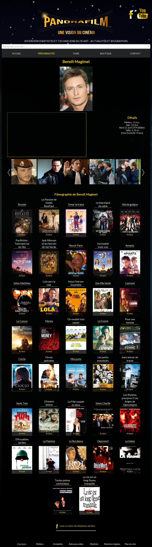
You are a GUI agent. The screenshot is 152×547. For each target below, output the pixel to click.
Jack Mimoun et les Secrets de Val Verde (49, 243)
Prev (9, 172)
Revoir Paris (76, 245)
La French (103, 321)
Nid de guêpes (130, 204)
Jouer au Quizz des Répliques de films (77, 526)
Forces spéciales (49, 359)
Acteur (136, 122)
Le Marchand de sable (103, 204)
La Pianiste (49, 441)
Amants (130, 245)
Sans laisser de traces (130, 359)
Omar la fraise (76, 204)
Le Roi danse (76, 441)
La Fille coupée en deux (76, 403)
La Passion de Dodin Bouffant (49, 203)
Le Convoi (22, 321)
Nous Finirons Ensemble (76, 283)
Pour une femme (130, 321)
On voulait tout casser (76, 321)
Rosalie (22, 204)
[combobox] (76, 46)
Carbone (130, 283)
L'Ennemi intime (49, 403)
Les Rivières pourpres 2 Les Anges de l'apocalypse (130, 399)
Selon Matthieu (22, 283)
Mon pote (75, 358)
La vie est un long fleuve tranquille (89, 480)
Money (49, 321)
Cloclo (22, 358)
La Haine (130, 441)
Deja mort (103, 441)
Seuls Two (22, 403)
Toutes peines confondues (62, 482)
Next (143, 172)
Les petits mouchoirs (103, 359)
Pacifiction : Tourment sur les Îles (22, 243)
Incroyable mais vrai (103, 245)
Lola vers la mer (49, 283)
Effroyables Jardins (22, 441)
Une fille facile (103, 283)
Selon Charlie (103, 403)
